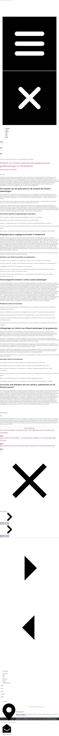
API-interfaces (9, 312)
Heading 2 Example (4, 522)
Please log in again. (20, 714)
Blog (2, 688)
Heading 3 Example (4, 524)
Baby (2, 685)
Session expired (20, 711)
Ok (54, 719)
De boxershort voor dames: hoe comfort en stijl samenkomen (27, 446)
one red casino (27, 178)
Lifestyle (3, 694)
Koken (2, 691)
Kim (1, 416)
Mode (2, 696)
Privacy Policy (41, 706)
